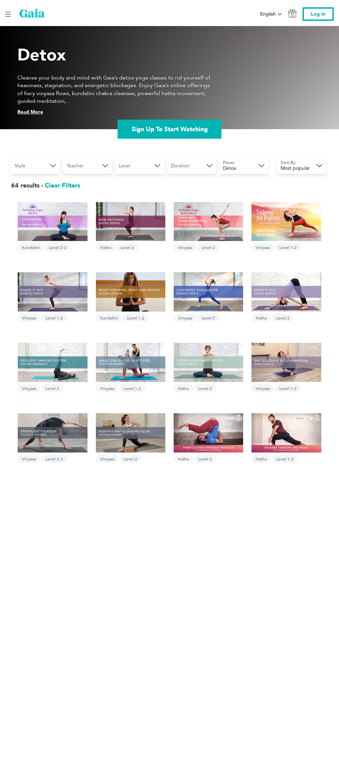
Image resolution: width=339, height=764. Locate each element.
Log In (318, 14)
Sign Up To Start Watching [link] (170, 129)
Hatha (105, 247)
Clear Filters (62, 185)
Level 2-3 (57, 247)
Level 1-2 (288, 247)
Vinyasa (185, 247)
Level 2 (127, 247)
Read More (30, 112)
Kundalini (31, 247)
